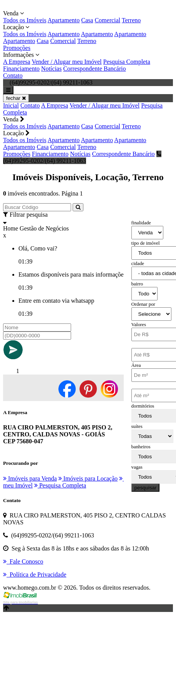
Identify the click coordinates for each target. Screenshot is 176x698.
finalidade (141, 222)
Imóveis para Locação (88, 478)
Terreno (131, 20)
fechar (16, 98)
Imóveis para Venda (30, 478)
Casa (87, 20)
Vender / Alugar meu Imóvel (66, 61)
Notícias (51, 68)
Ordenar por (143, 304)
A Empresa (16, 61)
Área (136, 365)
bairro (137, 284)
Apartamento (64, 20)
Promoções (16, 48)
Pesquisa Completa (126, 61)
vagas (137, 467)
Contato (13, 75)
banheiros (141, 446)
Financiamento (21, 68)
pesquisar (145, 488)
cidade (137, 263)
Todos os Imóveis (24, 20)
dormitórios (142, 406)
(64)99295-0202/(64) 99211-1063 (82, 157)
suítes (137, 426)
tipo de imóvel (145, 243)
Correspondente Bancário (94, 68)
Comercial (107, 20)
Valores (138, 324)
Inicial (11, 105)
